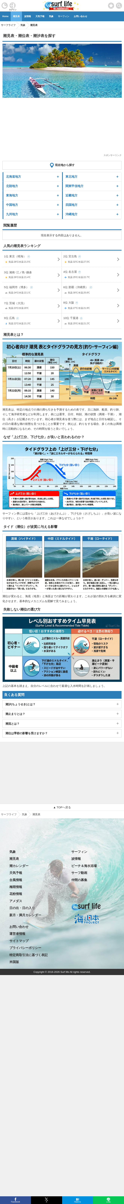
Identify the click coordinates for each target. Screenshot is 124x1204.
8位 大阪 (91, 306)
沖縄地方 (71, 214)
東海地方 (12, 195)
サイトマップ (19, 941)
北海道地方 (13, 176)
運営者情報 (17, 934)
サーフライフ (9, 814)
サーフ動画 (79, 873)
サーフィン (63, 16)
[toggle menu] (119, 4)
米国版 (14, 962)
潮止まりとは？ (15, 713)
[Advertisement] (62, 127)
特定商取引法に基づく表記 (28, 955)
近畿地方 (71, 195)
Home (5, 16)
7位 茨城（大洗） (32, 306)
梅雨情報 (15, 887)
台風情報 (15, 880)
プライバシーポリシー (25, 948)
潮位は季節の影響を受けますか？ (26, 733)
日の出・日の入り (22, 908)
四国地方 (71, 204)
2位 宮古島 (91, 260)
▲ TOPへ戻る (62, 807)
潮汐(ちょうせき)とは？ (20, 704)
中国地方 (12, 204)
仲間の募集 (79, 880)
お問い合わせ (80, 16)
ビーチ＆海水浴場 (84, 866)
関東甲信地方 (74, 186)
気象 (51, 16)
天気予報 (39, 16)
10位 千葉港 (91, 322)
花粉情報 (15, 894)
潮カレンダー (19, 866)
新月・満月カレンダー (25, 915)
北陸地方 (12, 186)
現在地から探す (65, 165)
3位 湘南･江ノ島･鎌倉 (32, 275)
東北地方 (71, 176)
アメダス (15, 901)
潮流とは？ (12, 723)
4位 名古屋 (91, 275)
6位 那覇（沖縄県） (91, 291)
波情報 (27, 16)
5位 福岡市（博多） (32, 291)
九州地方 (12, 214)
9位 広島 (32, 322)
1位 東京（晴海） (32, 260)
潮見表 (16, 16)
